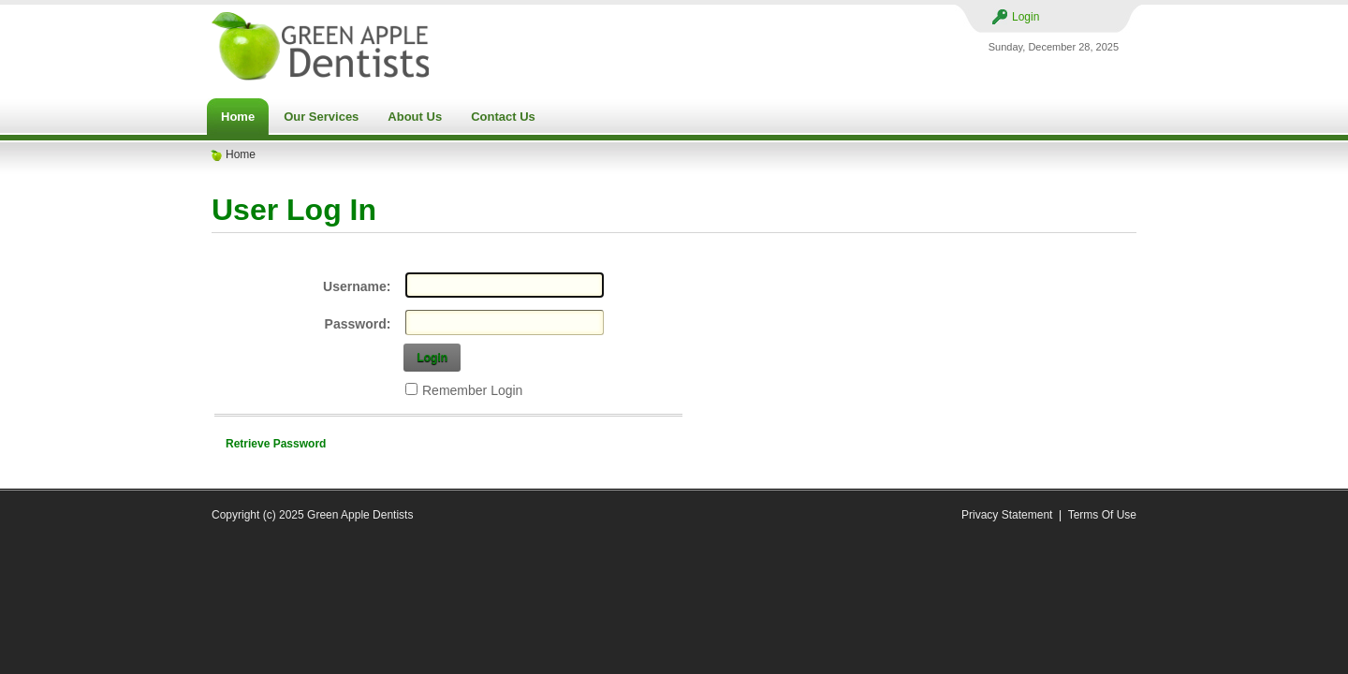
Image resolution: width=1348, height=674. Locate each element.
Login (1025, 16)
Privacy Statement (1006, 514)
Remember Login (472, 390)
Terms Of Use (1102, 514)
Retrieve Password (276, 443)
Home (241, 154)
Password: (358, 323)
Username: (356, 286)
